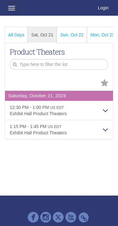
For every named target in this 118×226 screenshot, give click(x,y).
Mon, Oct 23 (102, 34)
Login (103, 7)
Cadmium (45, 200)
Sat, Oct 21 (42, 34)
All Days (16, 34)
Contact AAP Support (84, 200)
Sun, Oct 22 (71, 34)
